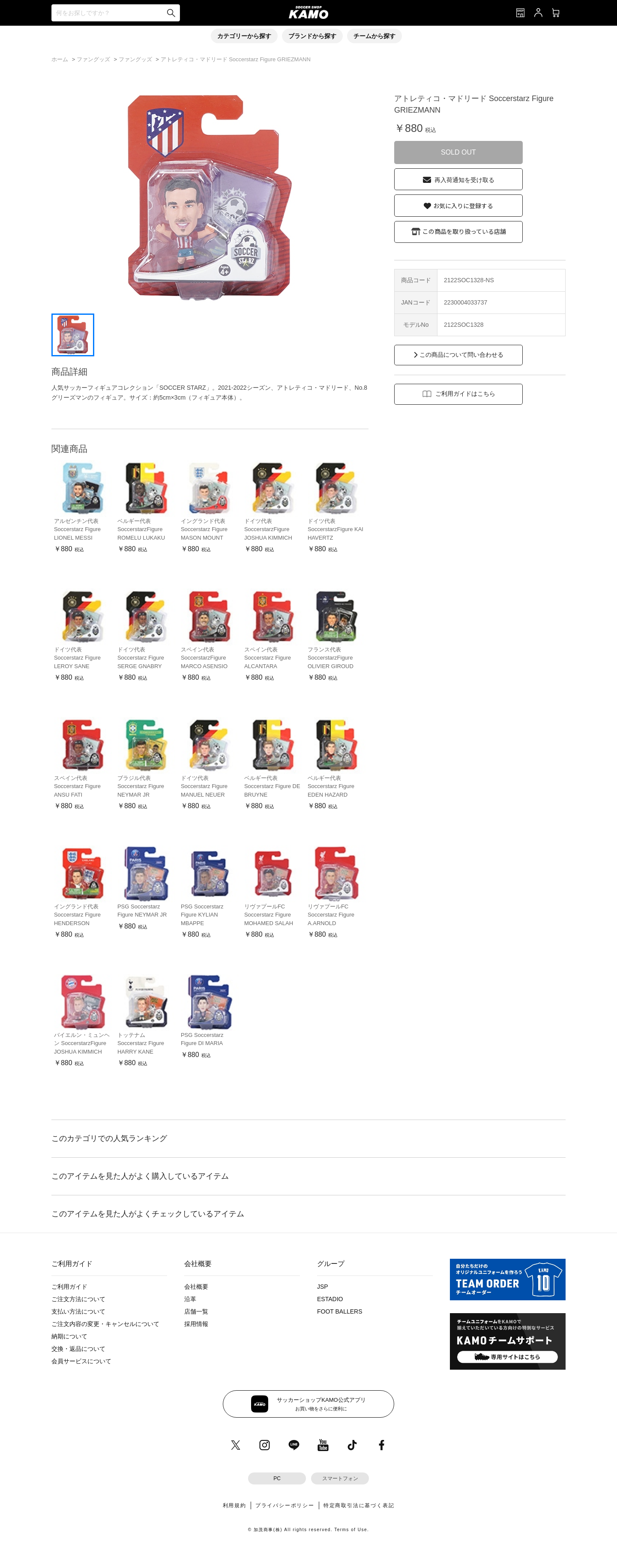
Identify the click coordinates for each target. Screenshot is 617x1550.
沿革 (190, 1299)
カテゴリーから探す (244, 36)
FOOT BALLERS (339, 1311)
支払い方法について (78, 1311)
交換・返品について (78, 1348)
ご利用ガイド (69, 1286)
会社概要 (196, 1286)
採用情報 (196, 1323)
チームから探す (374, 36)
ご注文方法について (78, 1299)
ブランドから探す (312, 36)
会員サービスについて (81, 1361)
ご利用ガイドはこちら (465, 393)
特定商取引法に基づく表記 (359, 1505)
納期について (69, 1336)
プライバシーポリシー (284, 1505)
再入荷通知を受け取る (464, 179)
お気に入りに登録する (463, 205)
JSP (322, 1286)
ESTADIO (330, 1299)
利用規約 (234, 1505)
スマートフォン (340, 1478)
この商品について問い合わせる (461, 354)
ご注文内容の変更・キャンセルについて (105, 1323)
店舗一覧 (196, 1311)
